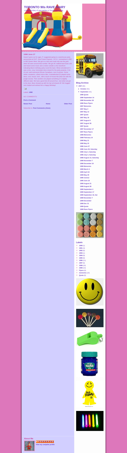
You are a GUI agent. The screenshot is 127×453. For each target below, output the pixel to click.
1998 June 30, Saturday (88, 149)
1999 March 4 (85, 169)
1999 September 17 (87, 192)
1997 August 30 (85, 123)
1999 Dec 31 (84, 203)
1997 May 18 (84, 117)
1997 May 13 (84, 112)
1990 (81, 245)
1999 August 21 (85, 183)
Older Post (68, 104)
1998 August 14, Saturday (89, 158)
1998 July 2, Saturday (88, 152)
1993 (81, 253)
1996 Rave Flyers (86, 103)
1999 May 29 (84, 175)
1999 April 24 (85, 172)
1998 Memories (85, 135)
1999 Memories (85, 166)
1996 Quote (84, 95)
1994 (81, 255)
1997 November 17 (87, 129)
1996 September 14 (87, 97)
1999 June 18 (85, 180)
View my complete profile (45, 444)
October (83, 89)
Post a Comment (30, 100)
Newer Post (28, 104)
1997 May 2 (84, 109)
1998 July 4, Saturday (88, 155)
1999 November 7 (86, 198)
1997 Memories (85, 106)
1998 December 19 (87, 163)
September (84, 92)
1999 (81, 268)
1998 (31, 92)
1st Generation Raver (46, 442)
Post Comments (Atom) (41, 108)
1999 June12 (84, 178)
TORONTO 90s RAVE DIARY (44, 7)
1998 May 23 (84, 143)
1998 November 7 (86, 160)
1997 (81, 263)
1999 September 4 (86, 189)
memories (82, 273)
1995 (81, 258)
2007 (80, 86)
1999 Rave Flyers (86, 209)
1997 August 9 (85, 120)
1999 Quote (84, 206)
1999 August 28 (85, 186)
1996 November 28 (87, 100)
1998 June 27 (85, 146)
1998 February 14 (86, 137)
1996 (81, 260)
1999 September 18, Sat (88, 195)
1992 (81, 250)
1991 (81, 248)
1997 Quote (84, 115)
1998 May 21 (84, 140)
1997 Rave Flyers (86, 132)
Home (48, 104)
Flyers (81, 270)
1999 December (85, 201)
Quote (81, 275)
